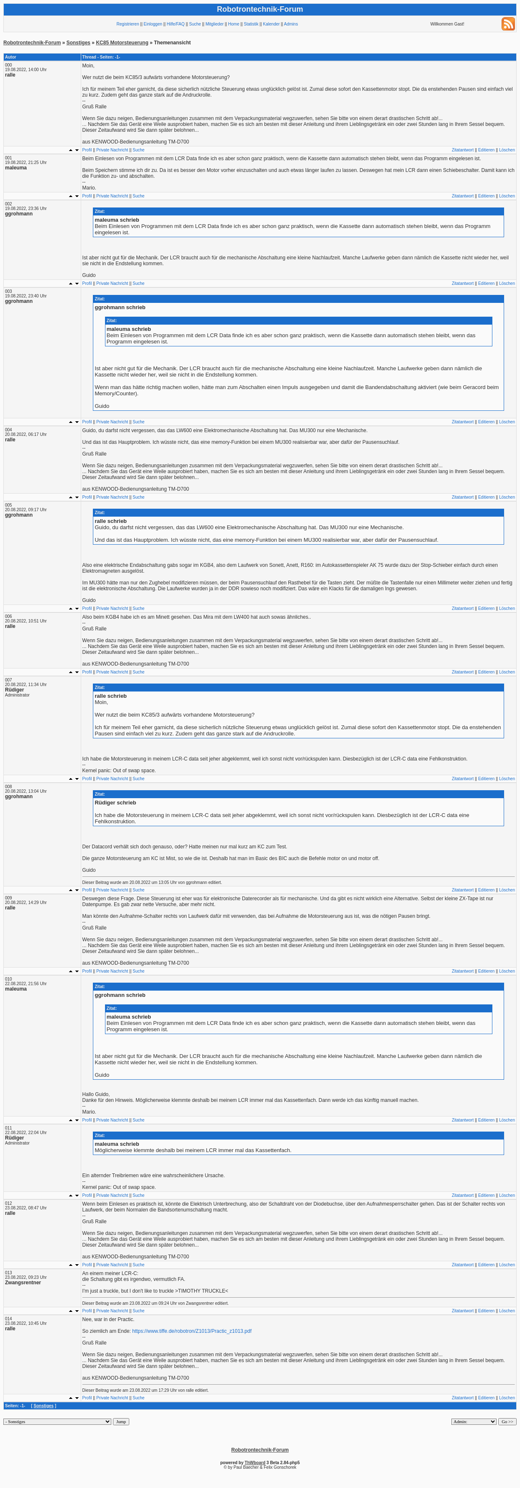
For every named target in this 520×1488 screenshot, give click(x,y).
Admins (291, 24)
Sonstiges (78, 43)
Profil (87, 150)
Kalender (271, 24)
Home (233, 24)
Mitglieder (214, 24)
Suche (195, 24)
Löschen (507, 150)
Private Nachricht (112, 150)
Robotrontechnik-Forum (32, 43)
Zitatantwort (463, 150)
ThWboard (255, 1462)
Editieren (486, 150)
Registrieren (128, 24)
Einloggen (152, 24)
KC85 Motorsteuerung (122, 43)
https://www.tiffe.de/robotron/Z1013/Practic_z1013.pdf (191, 1331)
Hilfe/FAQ (176, 24)
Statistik (251, 24)
